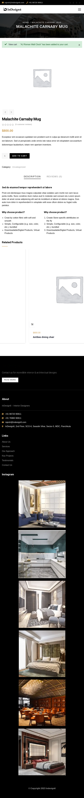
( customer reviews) (23, 124)
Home (26, 22)
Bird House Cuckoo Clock (19, 337)
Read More (10, 380)
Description (32, 176)
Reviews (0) (54, 176)
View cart (13, 44)
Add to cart (19, 156)
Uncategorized (19, 167)
